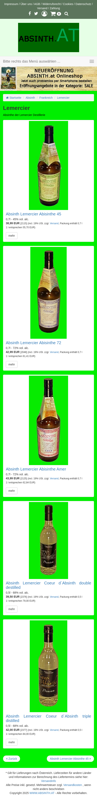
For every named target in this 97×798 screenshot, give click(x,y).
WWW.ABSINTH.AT (42, 793)
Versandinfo (48, 781)
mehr (11, 235)
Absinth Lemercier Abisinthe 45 (33, 214)
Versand (42, 8)
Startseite (13, 97)
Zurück (11, 758)
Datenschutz (83, 4)
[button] (44, 13)
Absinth (30, 97)
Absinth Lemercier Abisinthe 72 (33, 343)
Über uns (26, 4)
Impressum (11, 4)
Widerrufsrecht (51, 4)
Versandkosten (72, 785)
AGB (37, 4)
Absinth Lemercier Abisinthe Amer (36, 469)
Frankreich (46, 97)
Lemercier (63, 97)
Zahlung (55, 8)
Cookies (68, 4)
